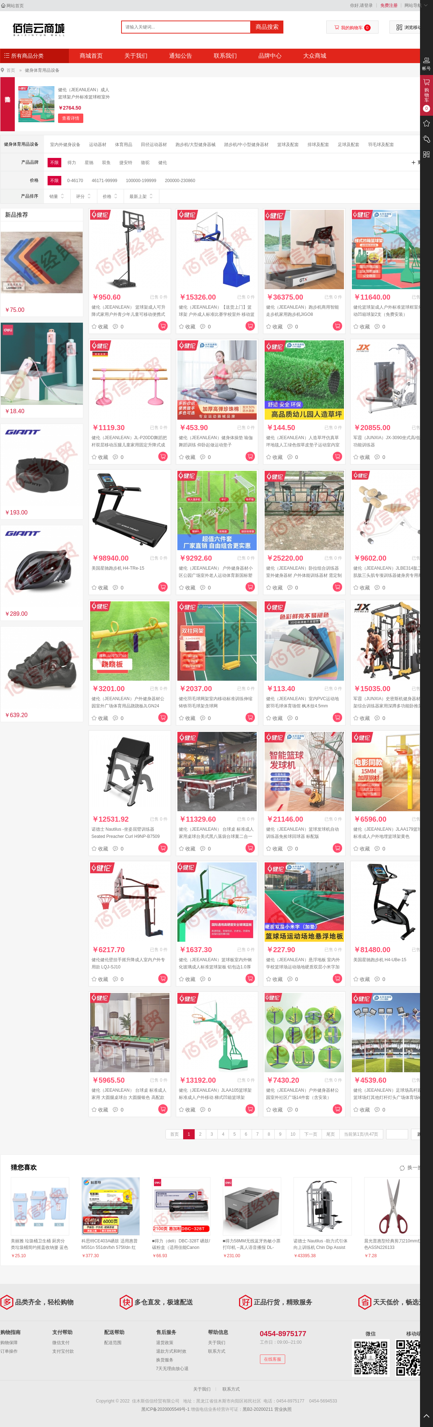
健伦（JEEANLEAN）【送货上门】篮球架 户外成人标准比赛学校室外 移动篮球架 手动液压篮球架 (217, 314)
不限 (54, 162)
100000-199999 (141, 180)
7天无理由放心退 (172, 1368)
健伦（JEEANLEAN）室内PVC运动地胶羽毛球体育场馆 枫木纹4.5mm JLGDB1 (302, 706)
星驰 (89, 162)
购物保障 (9, 1342)
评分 (84, 196)
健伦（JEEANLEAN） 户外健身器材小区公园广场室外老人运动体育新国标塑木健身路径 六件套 (216, 575)
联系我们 (225, 56)
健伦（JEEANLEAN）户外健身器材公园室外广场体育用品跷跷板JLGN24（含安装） (128, 706)
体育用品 (123, 144)
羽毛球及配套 (381, 144)
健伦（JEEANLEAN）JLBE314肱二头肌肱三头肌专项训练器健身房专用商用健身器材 (390, 575)
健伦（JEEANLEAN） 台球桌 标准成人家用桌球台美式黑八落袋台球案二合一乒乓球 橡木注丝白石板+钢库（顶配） (216, 836)
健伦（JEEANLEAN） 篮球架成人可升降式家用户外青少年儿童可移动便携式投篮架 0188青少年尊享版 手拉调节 (128, 314)
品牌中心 (270, 56)
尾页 (330, 1134)
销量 (57, 196)
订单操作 (9, 1351)
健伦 (162, 162)
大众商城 (314, 56)
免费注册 (389, 5)
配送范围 (112, 1342)
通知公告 (180, 56)
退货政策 (164, 1342)
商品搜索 (267, 27)
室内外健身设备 (65, 144)
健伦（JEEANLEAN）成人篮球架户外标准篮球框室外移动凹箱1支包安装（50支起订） (84, 94)
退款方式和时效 (171, 1351)
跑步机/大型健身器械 (196, 144)
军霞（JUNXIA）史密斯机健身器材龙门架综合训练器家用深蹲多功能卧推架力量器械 (391, 706)
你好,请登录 (361, 5)
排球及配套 (318, 144)
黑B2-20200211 (258, 1409)
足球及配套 (348, 144)
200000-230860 (180, 180)
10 (293, 1134)
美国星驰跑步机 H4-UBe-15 (379, 959)
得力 (71, 162)
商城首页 (91, 56)
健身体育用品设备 (42, 70)
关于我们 (135, 56)
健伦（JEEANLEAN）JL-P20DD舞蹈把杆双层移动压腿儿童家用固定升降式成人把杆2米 (129, 445)
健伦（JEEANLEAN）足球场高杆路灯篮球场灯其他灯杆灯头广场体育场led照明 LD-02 (390, 1097)
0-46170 (75, 180)
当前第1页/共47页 (361, 1134)
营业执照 (283, 1409)
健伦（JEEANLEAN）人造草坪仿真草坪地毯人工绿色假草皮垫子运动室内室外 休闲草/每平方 (303, 445)
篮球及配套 (288, 144)
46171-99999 (105, 180)
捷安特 (125, 162)
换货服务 (164, 1359)
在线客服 (272, 1359)
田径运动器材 (154, 144)
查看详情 (70, 118)
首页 (10, 70)
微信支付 (61, 1342)
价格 (110, 196)
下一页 (310, 1134)
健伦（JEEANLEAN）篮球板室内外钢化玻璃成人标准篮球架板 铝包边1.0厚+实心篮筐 (215, 967)
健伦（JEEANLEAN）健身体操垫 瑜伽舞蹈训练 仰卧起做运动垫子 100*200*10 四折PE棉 (216, 445)
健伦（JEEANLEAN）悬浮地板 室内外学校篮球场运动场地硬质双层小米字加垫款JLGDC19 (303, 967)
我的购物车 (352, 27)
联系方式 (216, 1351)
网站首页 (15, 5)
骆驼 (145, 162)
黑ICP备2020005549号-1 (165, 1409)
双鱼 (106, 162)
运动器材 (97, 144)
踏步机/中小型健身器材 (246, 144)
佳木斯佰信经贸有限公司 (38, 29)
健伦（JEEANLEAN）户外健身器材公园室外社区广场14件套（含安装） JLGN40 (302, 1097)
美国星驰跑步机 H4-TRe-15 (118, 568)
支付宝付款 (63, 1351)
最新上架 (141, 196)
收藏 (100, 327)
